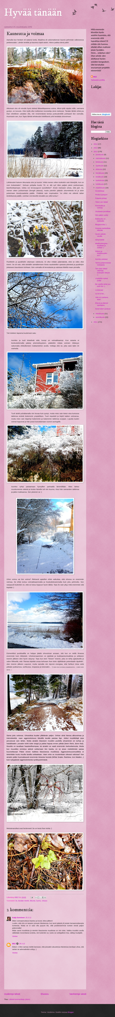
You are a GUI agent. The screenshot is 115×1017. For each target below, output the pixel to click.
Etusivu (45, 994)
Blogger (71, 1012)
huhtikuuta (100, 184)
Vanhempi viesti (77, 994)
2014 (96, 144)
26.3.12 (22, 944)
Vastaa (14, 936)
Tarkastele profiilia (98, 80)
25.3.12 (28, 918)
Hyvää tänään (33, 12)
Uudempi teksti (12, 994)
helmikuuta (100, 314)
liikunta (32, 901)
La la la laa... (100, 294)
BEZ (14, 944)
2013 (96, 148)
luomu (38, 901)
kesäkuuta (100, 177)
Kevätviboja (99, 191)
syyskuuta (100, 166)
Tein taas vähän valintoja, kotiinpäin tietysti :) (102, 272)
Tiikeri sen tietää (101, 202)
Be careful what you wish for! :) (102, 285)
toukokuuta (100, 180)
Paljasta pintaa (101, 198)
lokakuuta (100, 162)
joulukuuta (100, 155)
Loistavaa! (99, 290)
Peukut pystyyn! (101, 195)
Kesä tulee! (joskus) (102, 309)
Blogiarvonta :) (100, 225)
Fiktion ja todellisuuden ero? (101, 253)
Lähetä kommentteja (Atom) (19, 999)
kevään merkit (23, 901)
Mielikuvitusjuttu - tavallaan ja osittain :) (102, 246)
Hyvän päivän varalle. (100, 235)
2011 (96, 322)
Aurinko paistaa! (101, 259)
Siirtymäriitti (99, 240)
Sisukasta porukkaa (102, 211)
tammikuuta (100, 317)
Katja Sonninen (18, 918)
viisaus (44, 901)
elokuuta (99, 169)
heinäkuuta (100, 173)
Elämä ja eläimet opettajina (101, 304)
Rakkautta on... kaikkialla (101, 220)
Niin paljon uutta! (101, 215)
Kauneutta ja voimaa (100, 207)
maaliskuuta (100, 188)
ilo (16, 901)
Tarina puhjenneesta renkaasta (103, 264)
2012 (96, 151)
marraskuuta (101, 158)
